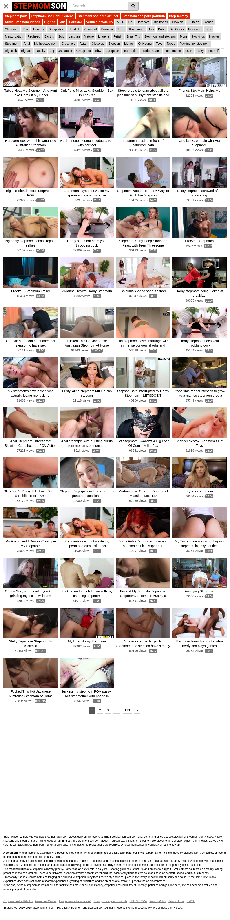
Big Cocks (177, 29)
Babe (162, 29)
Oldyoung (145, 43)
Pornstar (75, 22)
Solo (61, 36)
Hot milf (213, 51)
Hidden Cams (151, 51)
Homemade (173, 51)
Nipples (214, 36)
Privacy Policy (157, 901)
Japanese (65, 51)
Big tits (49, 36)
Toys (159, 43)
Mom (183, 36)
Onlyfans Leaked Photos (18, 901)
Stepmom (11, 29)
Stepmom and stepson (160, 36)
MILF (120, 22)
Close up (98, 43)
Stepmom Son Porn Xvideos (52, 16)
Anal (27, 43)
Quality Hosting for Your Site (110, 901)
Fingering (194, 29)
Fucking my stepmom (194, 43)
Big (52, 51)
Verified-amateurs (99, 22)
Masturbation (14, 36)
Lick (208, 29)
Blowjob (177, 22)
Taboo (171, 43)
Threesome (136, 29)
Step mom (12, 43)
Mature (89, 36)
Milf (62, 22)
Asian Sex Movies (45, 901)
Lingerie (103, 36)
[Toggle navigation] (7, 5)
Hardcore (143, 22)
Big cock (11, 51)
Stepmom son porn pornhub (144, 16)
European (112, 51)
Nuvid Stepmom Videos (22, 22)
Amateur (38, 29)
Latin (188, 51)
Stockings (198, 36)
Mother (129, 43)
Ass (151, 29)
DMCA (191, 901)
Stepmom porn (16, 16)
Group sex (83, 51)
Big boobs (161, 22)
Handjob (74, 29)
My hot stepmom (45, 43)
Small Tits (133, 36)
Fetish (117, 36)
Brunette (193, 22)
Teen (120, 29)
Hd (130, 22)
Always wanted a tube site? (75, 901)
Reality (40, 51)
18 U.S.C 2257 (138, 901)
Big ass (26, 51)
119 (127, 710)
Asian (83, 43)
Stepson (114, 43)
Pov (25, 29)
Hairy (200, 51)
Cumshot (90, 29)
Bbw (98, 51)
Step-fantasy (178, 16)
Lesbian (74, 36)
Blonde (208, 22)
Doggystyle (56, 29)
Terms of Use (176, 901)
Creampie (68, 43)
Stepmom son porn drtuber (98, 16)
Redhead (33, 36)
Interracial (130, 51)
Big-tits (49, 22)
